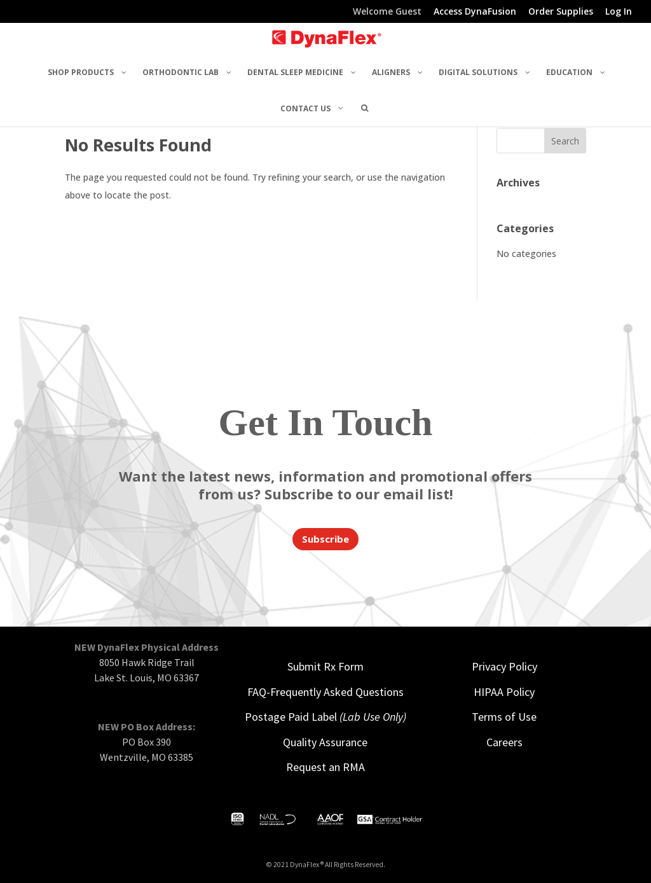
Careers (504, 742)
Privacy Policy (504, 666)
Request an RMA (325, 767)
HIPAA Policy (504, 692)
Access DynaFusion (475, 12)
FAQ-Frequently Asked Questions (325, 692)
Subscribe (325, 538)
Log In (618, 12)
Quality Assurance (325, 742)
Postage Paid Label (325, 716)
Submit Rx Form (325, 666)
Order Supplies (560, 12)
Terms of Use (504, 716)
